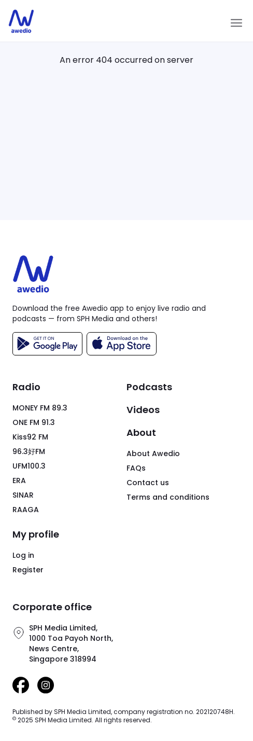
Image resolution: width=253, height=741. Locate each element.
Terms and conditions (167, 497)
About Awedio (153, 453)
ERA (19, 480)
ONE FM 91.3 (33, 422)
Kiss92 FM (30, 437)
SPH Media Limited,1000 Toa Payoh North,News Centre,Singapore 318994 (71, 643)
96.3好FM (28, 451)
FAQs (136, 468)
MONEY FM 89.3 (39, 408)
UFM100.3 (29, 466)
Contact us (147, 482)
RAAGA (25, 509)
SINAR (23, 495)
